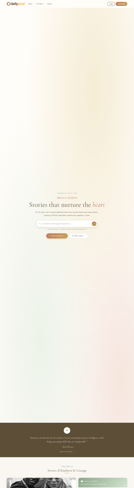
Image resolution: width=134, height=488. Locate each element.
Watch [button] (39, 4)
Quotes (49, 4)
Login (111, 4)
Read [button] (30, 4)
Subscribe (121, 4)
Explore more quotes (67, 451)
